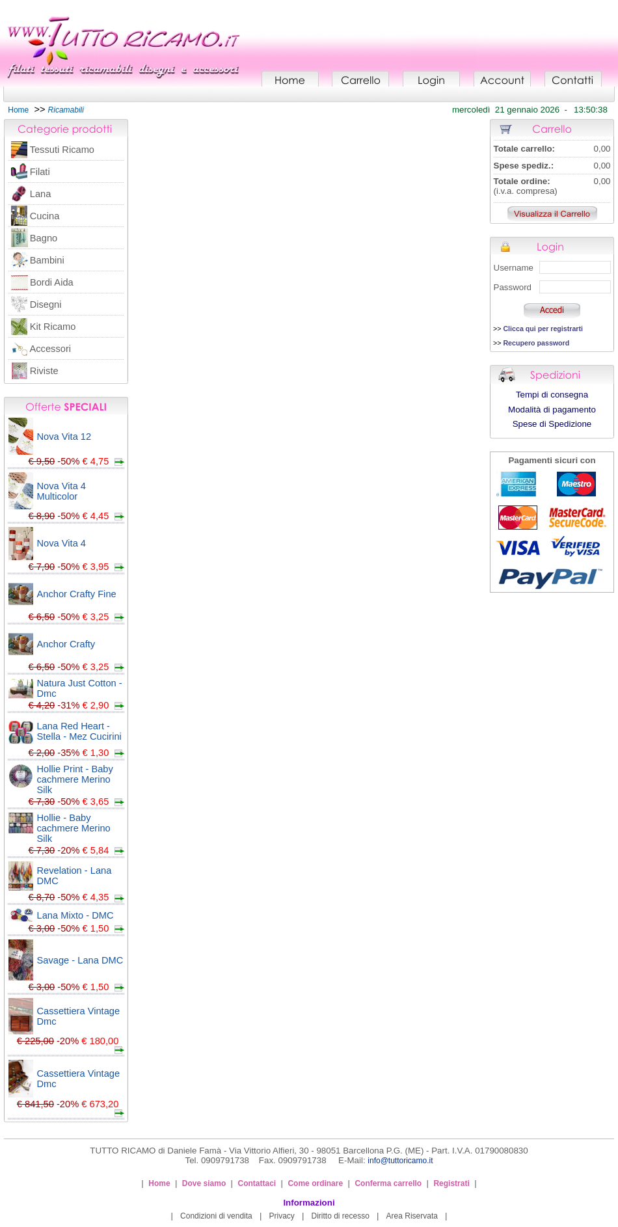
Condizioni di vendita (216, 1215)
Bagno (43, 238)
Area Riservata (412, 1215)
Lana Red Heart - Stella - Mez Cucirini (79, 731)
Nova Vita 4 (62, 543)
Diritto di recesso (340, 1215)
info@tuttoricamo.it (400, 1160)
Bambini (47, 260)
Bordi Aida (52, 282)
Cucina (45, 216)
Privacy (281, 1215)
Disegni (46, 304)
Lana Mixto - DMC (75, 915)
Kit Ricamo (53, 326)
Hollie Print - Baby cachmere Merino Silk (75, 779)
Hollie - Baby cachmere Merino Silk (74, 828)
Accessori (51, 349)
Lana (40, 194)
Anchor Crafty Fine (76, 594)
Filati (40, 172)
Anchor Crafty (66, 644)
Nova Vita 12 (64, 436)
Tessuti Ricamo (62, 149)
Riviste (44, 371)
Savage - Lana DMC (80, 960)
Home (18, 110)
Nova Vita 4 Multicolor (62, 491)
